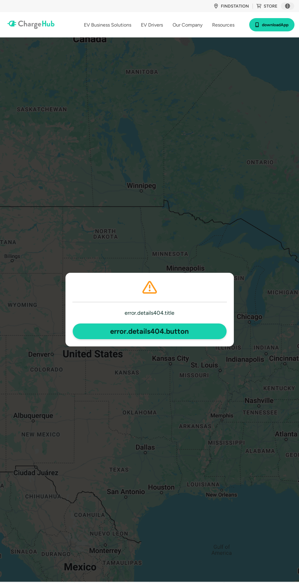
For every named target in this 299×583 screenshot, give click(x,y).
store (266, 6)
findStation (231, 6)
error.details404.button (149, 331)
